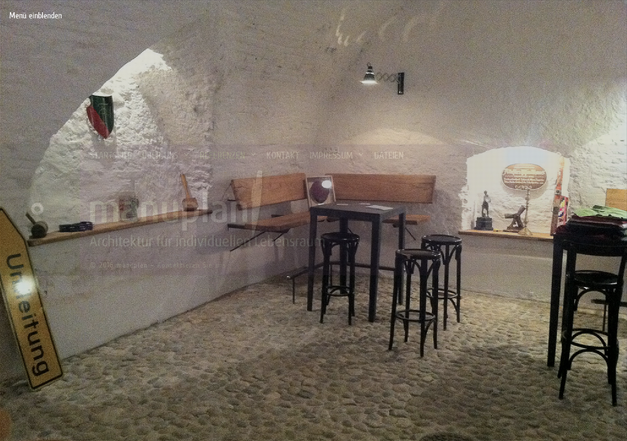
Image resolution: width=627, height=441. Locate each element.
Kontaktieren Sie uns (191, 265)
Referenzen (228, 154)
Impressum (337, 154)
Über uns (166, 154)
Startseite (111, 154)
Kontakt (282, 154)
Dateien (389, 154)
